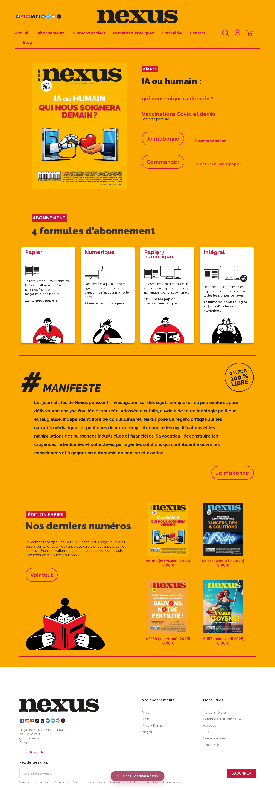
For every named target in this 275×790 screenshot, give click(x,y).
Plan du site (211, 745)
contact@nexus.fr (31, 752)
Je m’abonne (163, 138)
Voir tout (41, 575)
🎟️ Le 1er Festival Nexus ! (137, 776)
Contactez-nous (214, 738)
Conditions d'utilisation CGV (222, 719)
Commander (163, 162)
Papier (146, 712)
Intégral (147, 732)
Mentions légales (215, 712)
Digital (146, 719)
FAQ (206, 732)
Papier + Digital (152, 725)
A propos (209, 725)
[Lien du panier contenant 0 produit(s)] (250, 35)
